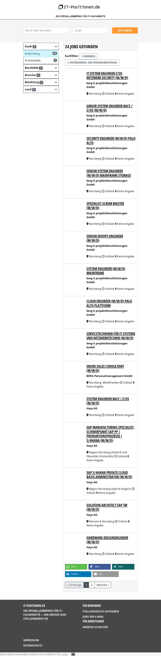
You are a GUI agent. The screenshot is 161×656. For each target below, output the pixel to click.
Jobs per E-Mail (93, 616)
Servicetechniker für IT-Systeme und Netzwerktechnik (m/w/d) (111, 335)
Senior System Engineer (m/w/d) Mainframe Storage (109, 173)
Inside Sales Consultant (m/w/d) (105, 368)
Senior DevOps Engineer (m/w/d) (105, 238)
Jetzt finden (125, 30)
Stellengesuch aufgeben (101, 611)
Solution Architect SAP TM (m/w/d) (107, 507)
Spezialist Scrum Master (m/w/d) (105, 205)
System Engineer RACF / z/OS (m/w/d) (108, 400)
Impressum (31, 640)
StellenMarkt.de (35, 618)
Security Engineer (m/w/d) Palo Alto (111, 140)
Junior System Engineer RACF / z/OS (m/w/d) (110, 108)
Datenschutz (32, 645)
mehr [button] (64, 654)
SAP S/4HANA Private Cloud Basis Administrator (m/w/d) (109, 474)
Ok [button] (73, 654)
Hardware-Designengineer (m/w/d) (107, 539)
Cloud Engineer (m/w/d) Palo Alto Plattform (109, 303)
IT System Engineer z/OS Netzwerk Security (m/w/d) (107, 75)
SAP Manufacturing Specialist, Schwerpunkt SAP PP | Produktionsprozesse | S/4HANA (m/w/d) (111, 434)
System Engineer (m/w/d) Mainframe (106, 270)
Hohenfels (41, 60)
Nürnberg (41, 53)
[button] (41, 46)
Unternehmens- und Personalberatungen (92, 62)
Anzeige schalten (95, 627)
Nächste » (103, 585)
